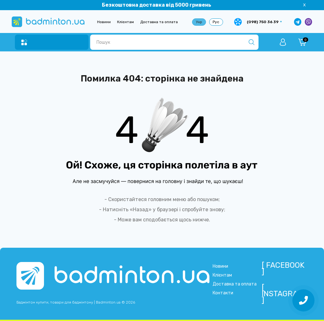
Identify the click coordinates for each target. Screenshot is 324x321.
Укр (199, 22)
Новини (104, 22)
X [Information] (304, 5)
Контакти (223, 293)
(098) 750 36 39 (262, 22)
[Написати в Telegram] (298, 21)
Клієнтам (125, 22)
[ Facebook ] (283, 268)
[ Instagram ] (283, 293)
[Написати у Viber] (308, 21)
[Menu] (24, 42)
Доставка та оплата (159, 22)
